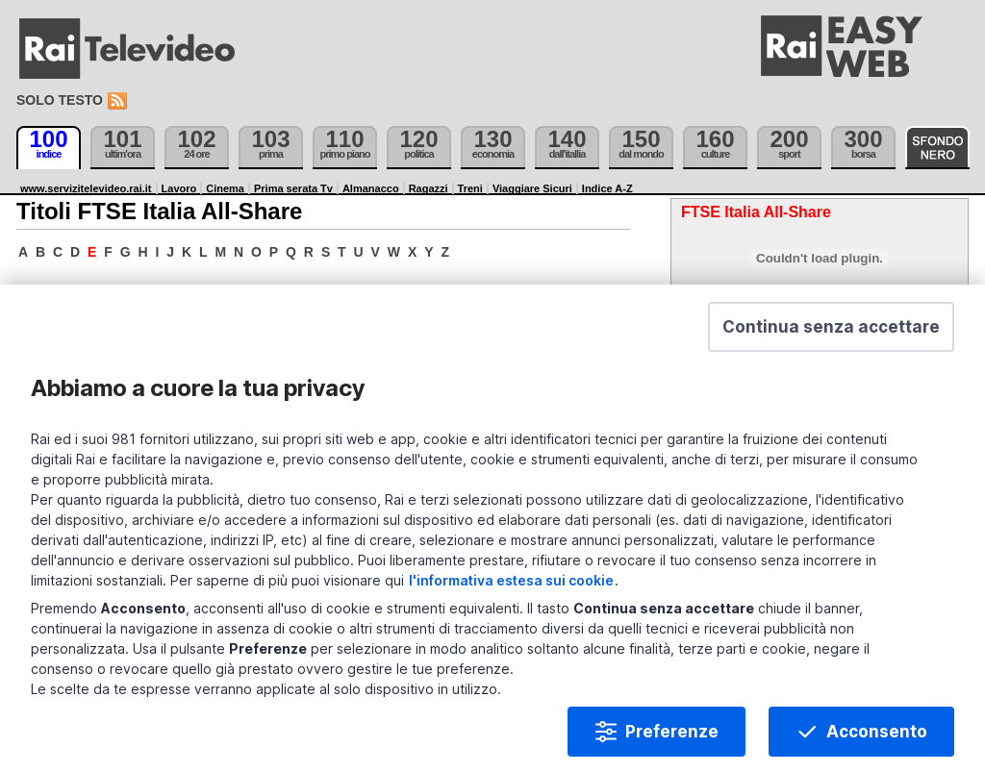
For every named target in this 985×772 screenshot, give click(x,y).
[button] (831, 329)
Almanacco (370, 188)
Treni (470, 188)
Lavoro (179, 188)
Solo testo (59, 100)
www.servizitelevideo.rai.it (86, 188)
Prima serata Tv (293, 188)
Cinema (225, 188)
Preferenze (672, 733)
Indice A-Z (607, 188)
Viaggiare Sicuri (532, 188)
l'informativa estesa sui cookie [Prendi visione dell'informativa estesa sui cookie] (511, 582)
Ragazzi (428, 188)
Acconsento (876, 733)
